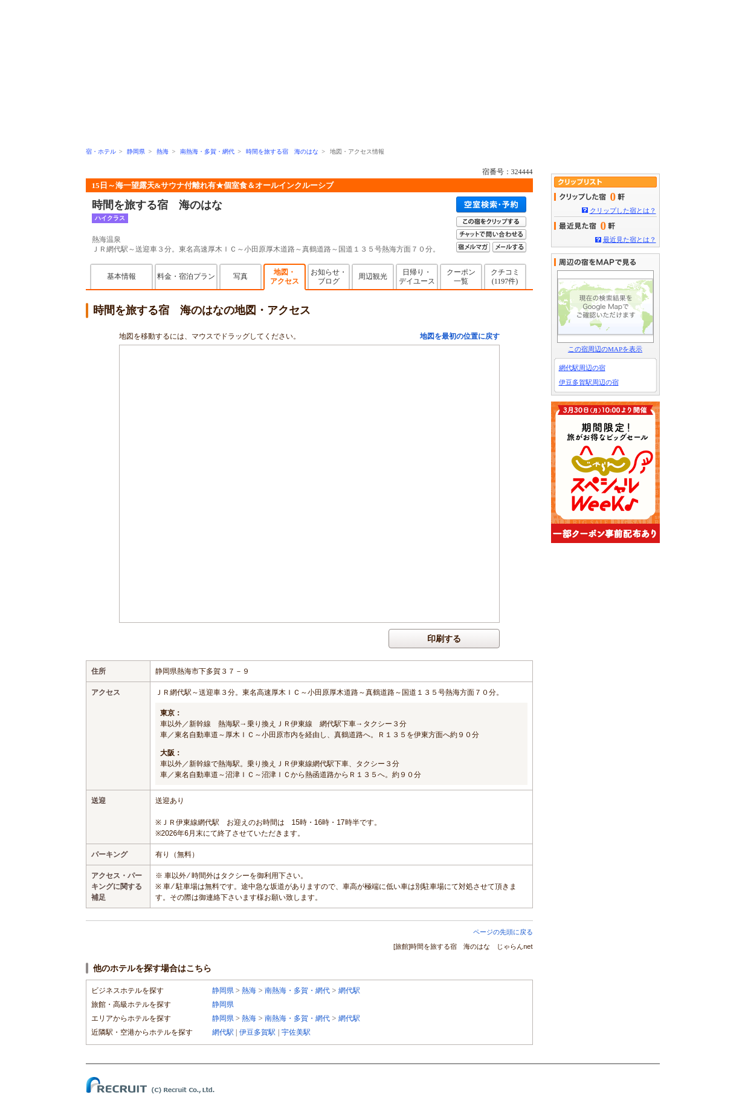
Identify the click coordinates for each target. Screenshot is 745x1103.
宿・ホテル (101, 151)
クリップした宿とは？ (623, 210)
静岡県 (136, 151)
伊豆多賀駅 (257, 1032)
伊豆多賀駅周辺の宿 (589, 382)
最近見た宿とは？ (629, 239)
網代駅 (349, 990)
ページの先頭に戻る (503, 931)
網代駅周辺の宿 (582, 367)
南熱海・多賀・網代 (207, 151)
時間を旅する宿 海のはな (282, 151)
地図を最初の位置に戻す (460, 336)
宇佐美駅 (296, 1032)
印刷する (444, 638)
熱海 (162, 151)
